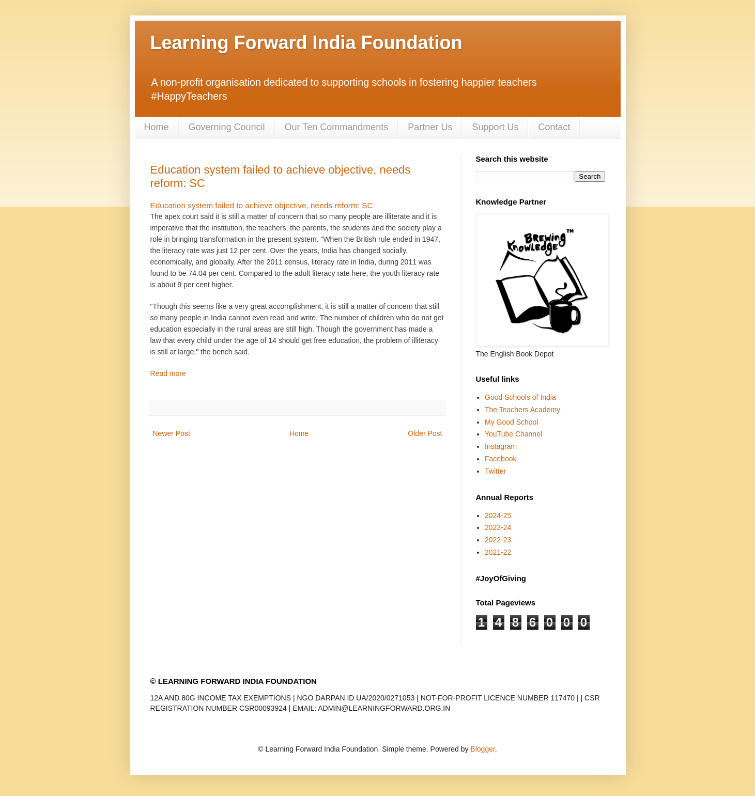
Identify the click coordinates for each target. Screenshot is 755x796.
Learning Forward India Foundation (306, 42)
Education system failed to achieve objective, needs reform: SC (261, 205)
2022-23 (498, 540)
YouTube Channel (513, 434)
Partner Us (430, 127)
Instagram (501, 446)
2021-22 (498, 552)
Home (156, 127)
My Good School (511, 422)
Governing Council (227, 127)
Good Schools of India (520, 397)
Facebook (500, 459)
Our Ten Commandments (337, 127)
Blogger (482, 749)
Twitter (495, 471)
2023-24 (498, 527)
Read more (168, 373)
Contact (554, 127)
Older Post (425, 433)
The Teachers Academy (522, 409)
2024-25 (498, 515)
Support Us (495, 127)
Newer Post (171, 433)
